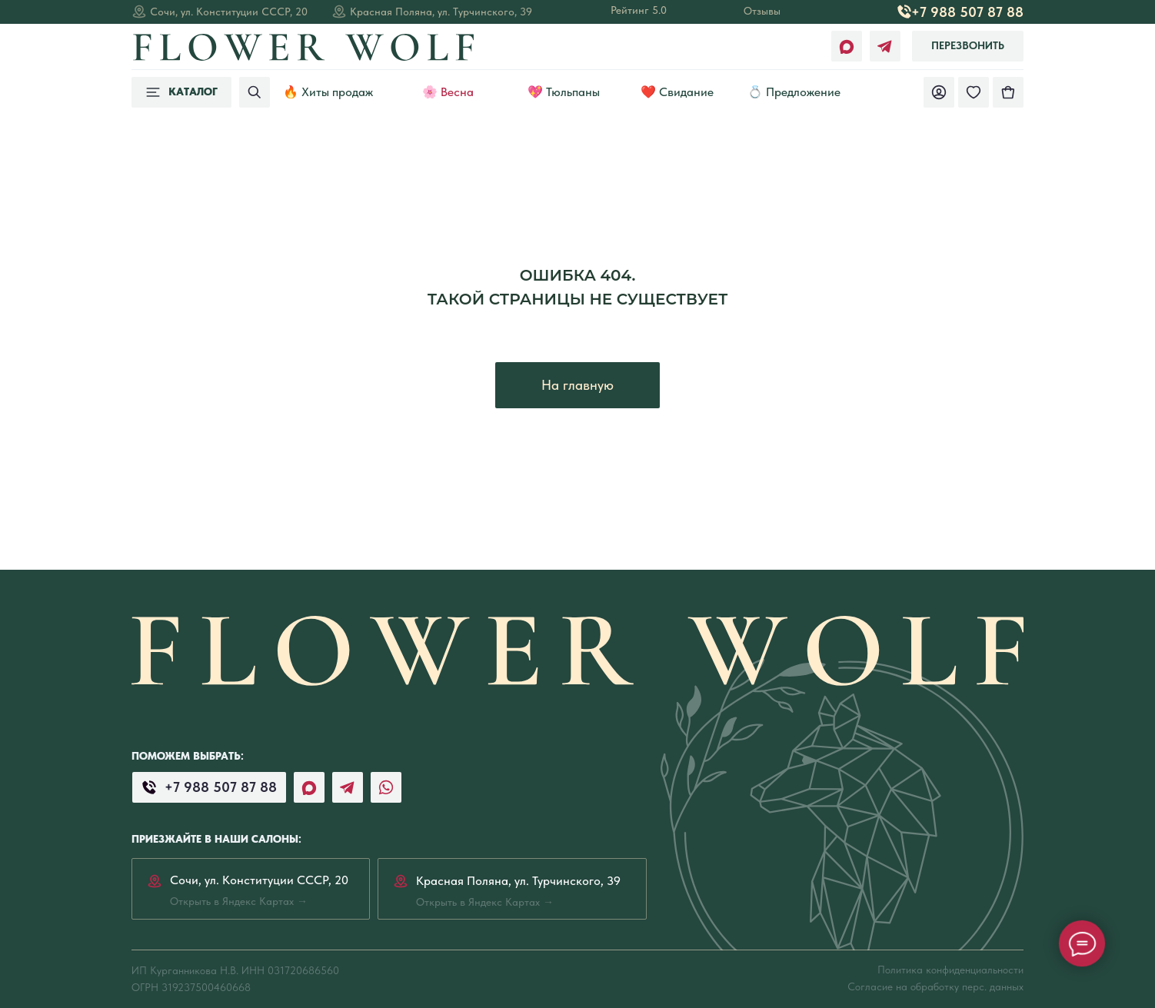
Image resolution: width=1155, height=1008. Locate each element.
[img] (1008, 92)
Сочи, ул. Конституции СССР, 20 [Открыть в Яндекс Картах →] (229, 11)
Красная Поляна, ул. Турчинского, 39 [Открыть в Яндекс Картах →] (441, 11)
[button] (968, 46)
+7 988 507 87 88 (967, 12)
